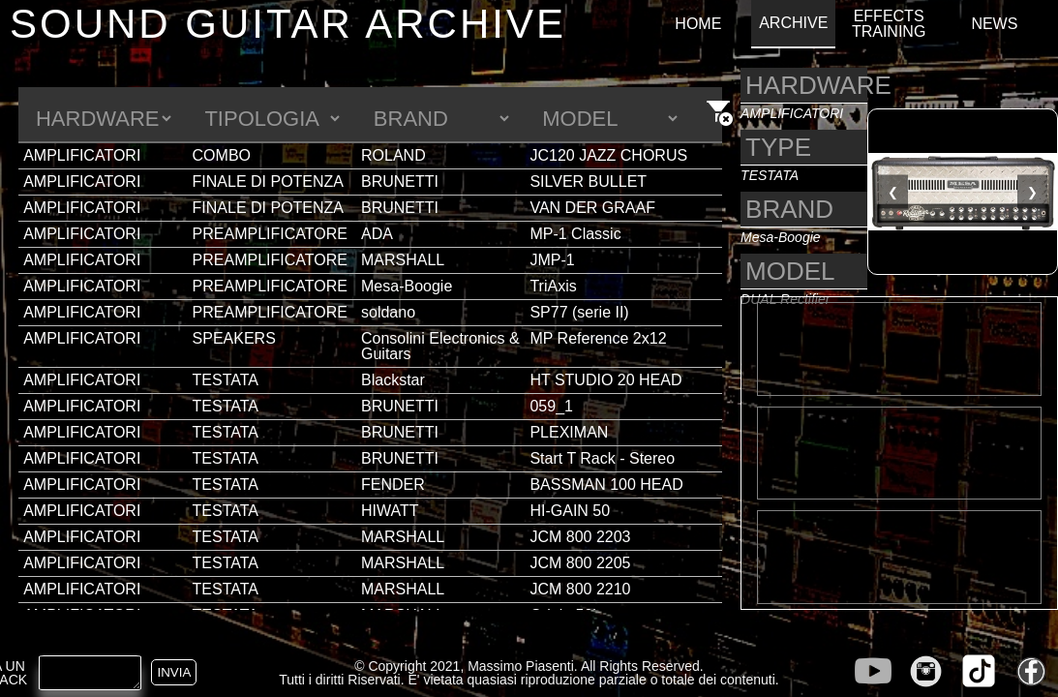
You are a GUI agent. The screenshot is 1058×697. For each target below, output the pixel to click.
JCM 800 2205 (579, 563)
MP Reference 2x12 (597, 338)
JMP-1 (551, 260)
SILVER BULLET (588, 181)
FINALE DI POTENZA (268, 181)
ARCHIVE (793, 23)
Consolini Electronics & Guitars (440, 346)
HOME (698, 24)
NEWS (994, 24)
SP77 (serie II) (578, 312)
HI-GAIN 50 (569, 510)
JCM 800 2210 (579, 589)
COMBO (222, 155)
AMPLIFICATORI (81, 155)
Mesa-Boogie (406, 286)
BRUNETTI (399, 181)
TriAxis (552, 286)
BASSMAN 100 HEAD (605, 484)
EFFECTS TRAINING (888, 24)
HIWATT (390, 510)
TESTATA (225, 380)
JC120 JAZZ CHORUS (608, 155)
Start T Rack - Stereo (602, 458)
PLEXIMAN (568, 432)
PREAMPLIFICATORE (270, 234)
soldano (388, 312)
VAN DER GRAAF (592, 207)
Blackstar (393, 380)
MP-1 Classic (574, 234)
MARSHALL (402, 260)
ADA (377, 234)
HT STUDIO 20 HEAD (605, 380)
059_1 (551, 406)
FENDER (393, 484)
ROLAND (393, 155)
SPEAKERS (234, 338)
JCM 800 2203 (579, 537)
